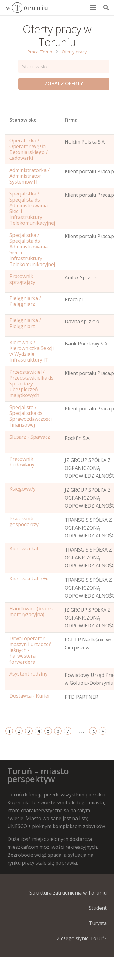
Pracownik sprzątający (22, 279)
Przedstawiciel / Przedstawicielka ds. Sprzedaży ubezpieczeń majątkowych (31, 384)
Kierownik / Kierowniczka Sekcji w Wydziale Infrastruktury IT (31, 351)
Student (98, 908)
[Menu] (94, 7)
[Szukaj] (106, 7)
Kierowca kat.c (25, 548)
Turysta (98, 923)
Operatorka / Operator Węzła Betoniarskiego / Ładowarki (28, 149)
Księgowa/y (22, 488)
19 (93, 731)
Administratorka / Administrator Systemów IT (29, 176)
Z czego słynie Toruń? (82, 938)
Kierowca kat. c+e (29, 578)
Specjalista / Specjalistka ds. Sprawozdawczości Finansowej (30, 416)
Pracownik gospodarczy (24, 521)
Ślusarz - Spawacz (29, 437)
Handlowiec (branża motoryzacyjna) (31, 611)
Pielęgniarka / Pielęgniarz (25, 301)
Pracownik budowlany (21, 461)
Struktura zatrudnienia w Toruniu (68, 892)
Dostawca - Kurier (29, 695)
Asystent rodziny (28, 673)
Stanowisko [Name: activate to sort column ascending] (23, 119)
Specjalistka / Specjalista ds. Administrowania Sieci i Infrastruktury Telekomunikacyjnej (32, 208)
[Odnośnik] (27, 7)
